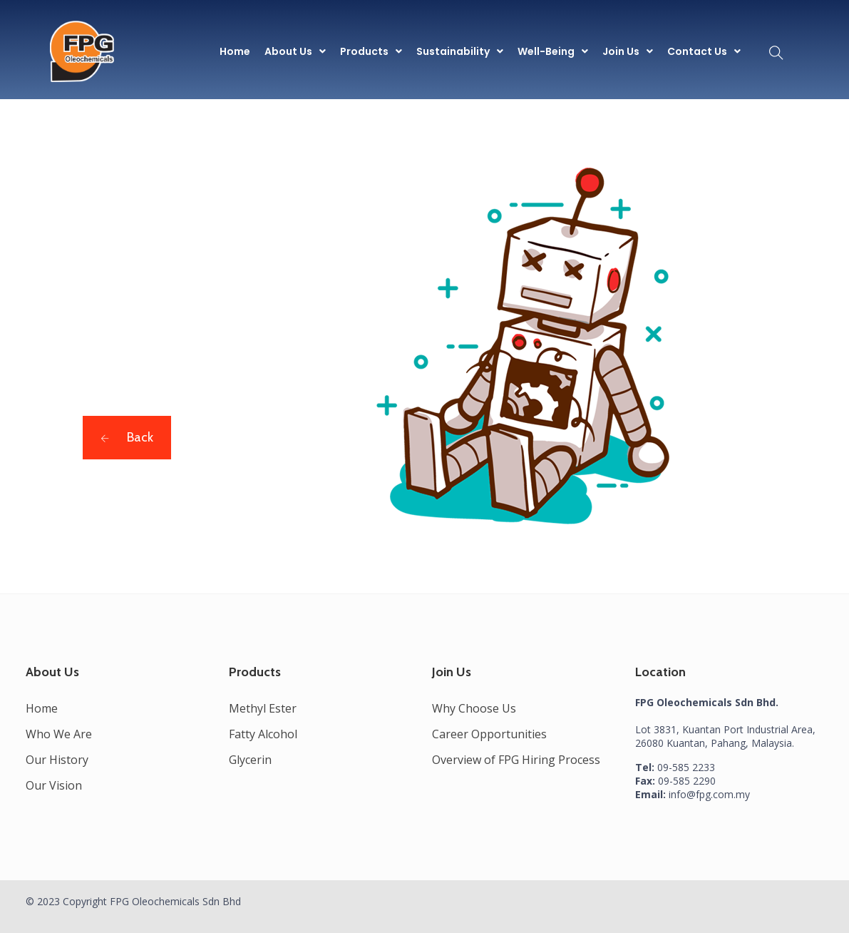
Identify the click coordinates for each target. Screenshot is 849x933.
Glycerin (250, 760)
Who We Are (59, 734)
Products (371, 51)
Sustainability (459, 51)
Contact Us (704, 51)
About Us (295, 51)
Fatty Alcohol (263, 734)
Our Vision (54, 785)
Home (235, 51)
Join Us (627, 51)
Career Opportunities (489, 734)
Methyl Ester (263, 708)
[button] (295, 51)
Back (127, 437)
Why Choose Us (474, 708)
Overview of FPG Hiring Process (516, 760)
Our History (57, 760)
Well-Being (553, 51)
